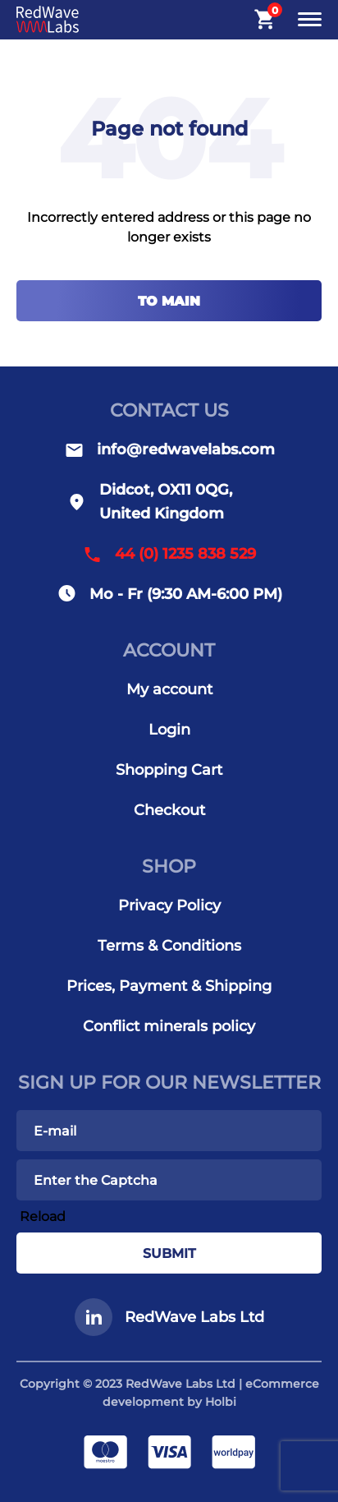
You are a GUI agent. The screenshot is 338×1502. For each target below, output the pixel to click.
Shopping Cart (169, 770)
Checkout (169, 810)
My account (169, 689)
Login (169, 730)
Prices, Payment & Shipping (169, 986)
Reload (43, 1216)
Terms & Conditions (169, 946)
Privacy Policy (169, 905)
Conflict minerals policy (169, 1026)
